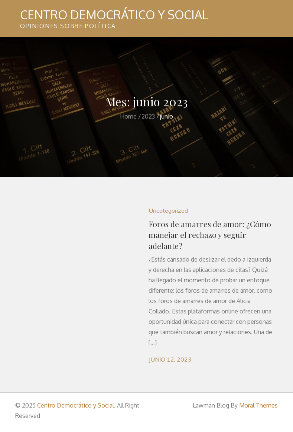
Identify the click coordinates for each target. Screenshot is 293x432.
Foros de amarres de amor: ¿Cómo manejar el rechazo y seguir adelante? (210, 235)
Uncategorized (168, 210)
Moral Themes (258, 405)
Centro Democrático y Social (114, 14)
